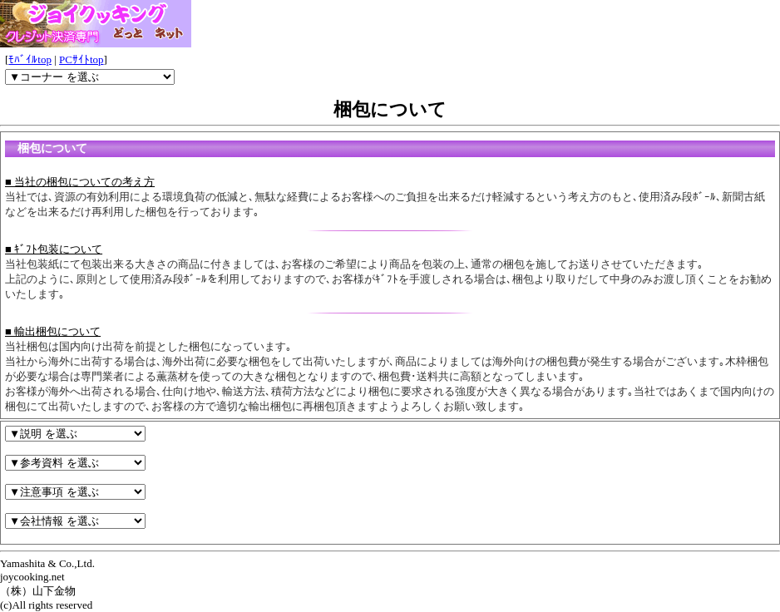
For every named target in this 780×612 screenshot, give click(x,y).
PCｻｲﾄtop (81, 59)
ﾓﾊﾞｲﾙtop (30, 59)
